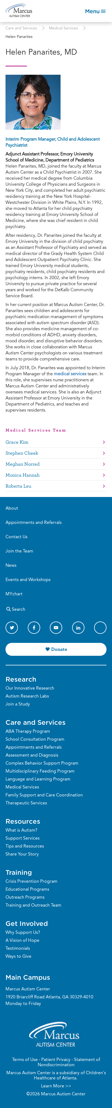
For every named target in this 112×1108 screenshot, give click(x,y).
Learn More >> (56, 1086)
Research (21, 679)
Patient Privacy (55, 1060)
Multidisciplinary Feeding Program (40, 771)
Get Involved (27, 923)
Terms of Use (25, 1060)
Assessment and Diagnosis (32, 755)
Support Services (23, 838)
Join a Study (18, 704)
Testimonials (18, 948)
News (11, 565)
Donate (59, 649)
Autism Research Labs (27, 696)
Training (19, 872)
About (12, 508)
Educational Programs (27, 889)
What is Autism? (21, 830)
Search (15, 609)
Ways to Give (18, 956)
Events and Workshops (28, 580)
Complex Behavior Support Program (42, 763)
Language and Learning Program (38, 779)
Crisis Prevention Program (32, 881)
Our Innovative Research (30, 688)
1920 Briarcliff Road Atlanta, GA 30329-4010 (49, 997)
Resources (23, 821)
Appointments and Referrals (34, 523)
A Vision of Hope (22, 940)
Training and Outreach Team (33, 905)
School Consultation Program (35, 739)
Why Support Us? (23, 933)
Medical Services (63, 28)
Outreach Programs (25, 897)
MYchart (14, 594)
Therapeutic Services (26, 803)
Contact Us (17, 537)
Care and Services (21, 28)
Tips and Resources (25, 846)
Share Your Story (22, 854)
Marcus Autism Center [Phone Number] (28, 989)
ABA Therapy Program (28, 731)
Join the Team (19, 551)
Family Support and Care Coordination (44, 795)
